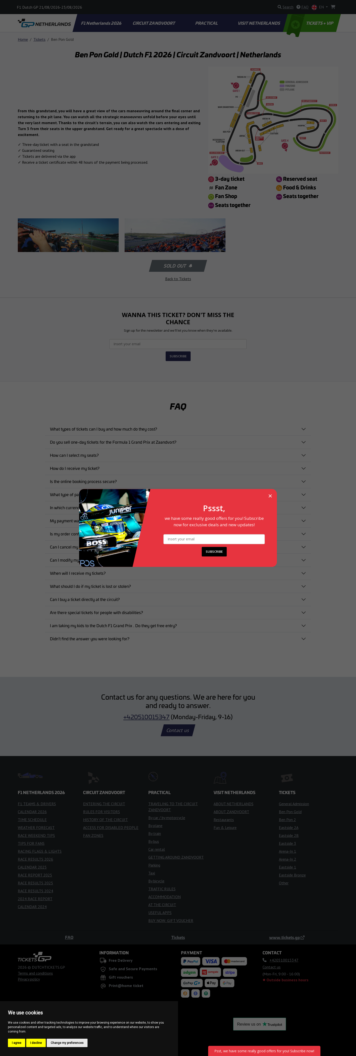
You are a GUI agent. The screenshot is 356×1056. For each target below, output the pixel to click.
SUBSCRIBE (214, 552)
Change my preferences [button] (67, 1043)
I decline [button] (36, 1043)
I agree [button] (16, 1043)
